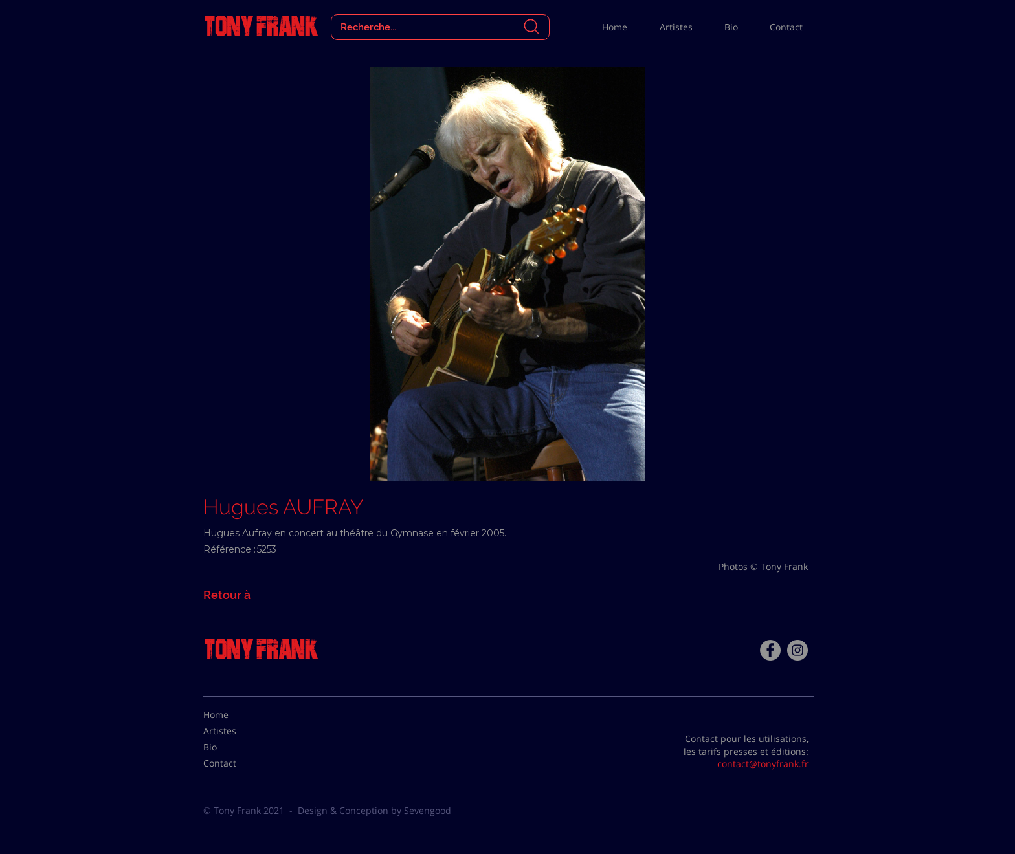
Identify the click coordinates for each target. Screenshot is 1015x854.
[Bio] (235, 747)
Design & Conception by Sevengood (374, 810)
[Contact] (235, 763)
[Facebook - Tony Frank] (770, 650)
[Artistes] (235, 731)
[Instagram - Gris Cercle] (797, 650)
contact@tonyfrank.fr (763, 764)
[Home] (235, 715)
